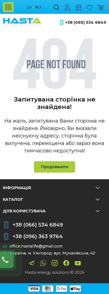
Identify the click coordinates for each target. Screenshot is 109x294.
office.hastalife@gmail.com (36, 246)
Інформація (51, 188)
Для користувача (51, 211)
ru (38, 7)
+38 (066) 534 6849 (85, 22)
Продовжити (54, 166)
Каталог (51, 199)
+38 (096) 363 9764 (38, 236)
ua (29, 7)
